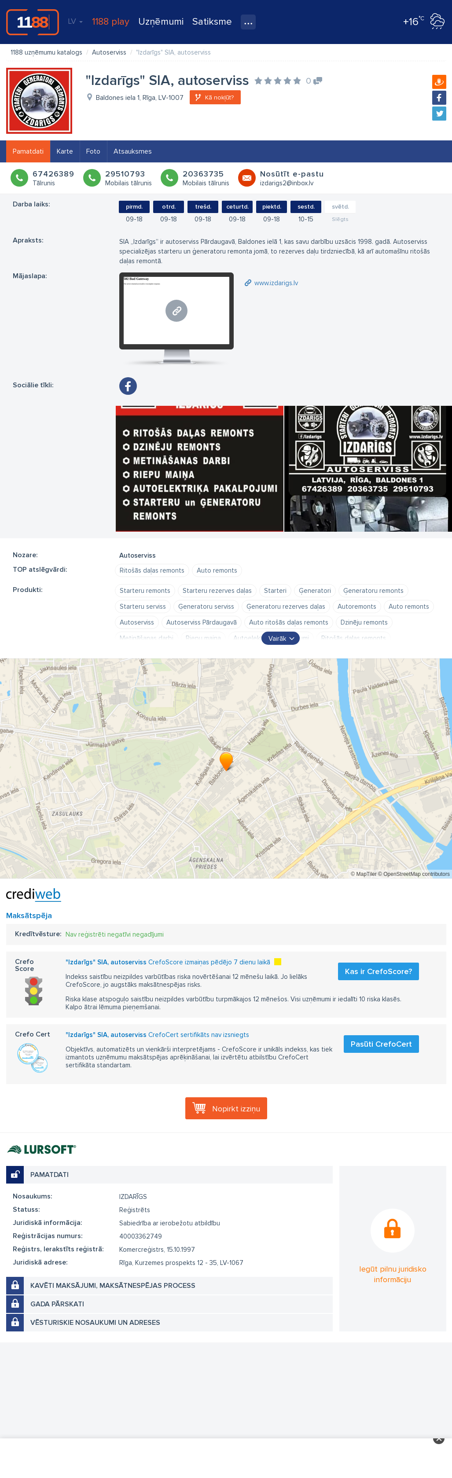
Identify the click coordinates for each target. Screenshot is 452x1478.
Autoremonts (357, 606)
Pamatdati (28, 151)
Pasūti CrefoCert (381, 1044)
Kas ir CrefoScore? (378, 971)
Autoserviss (137, 622)
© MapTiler (363, 874)
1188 (32, 22)
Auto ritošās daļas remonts (288, 622)
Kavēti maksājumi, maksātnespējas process (112, 1285)
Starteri (275, 591)
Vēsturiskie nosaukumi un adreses (95, 1322)
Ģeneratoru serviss (206, 606)
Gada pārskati (57, 1304)
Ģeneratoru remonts (373, 591)
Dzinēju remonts (364, 622)
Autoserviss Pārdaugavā (201, 622)
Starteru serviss (143, 606)
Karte (65, 151)
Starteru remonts (145, 591)
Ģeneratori (315, 591)
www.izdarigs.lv (276, 283)
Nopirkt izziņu (236, 1109)
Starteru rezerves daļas (217, 591)
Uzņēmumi (161, 22)
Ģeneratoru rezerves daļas (285, 606)
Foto (93, 151)
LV (75, 21)
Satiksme (212, 22)
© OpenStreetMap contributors (414, 874)
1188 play (110, 22)
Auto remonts (217, 570)
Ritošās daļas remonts (152, 570)
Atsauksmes (133, 151)
